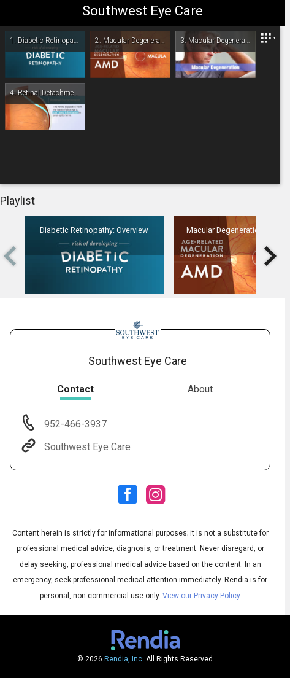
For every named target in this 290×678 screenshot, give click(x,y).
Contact (75, 389)
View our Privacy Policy (201, 595)
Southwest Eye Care (86, 447)
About (200, 389)
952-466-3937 (74, 424)
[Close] (268, 38)
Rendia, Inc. (124, 659)
